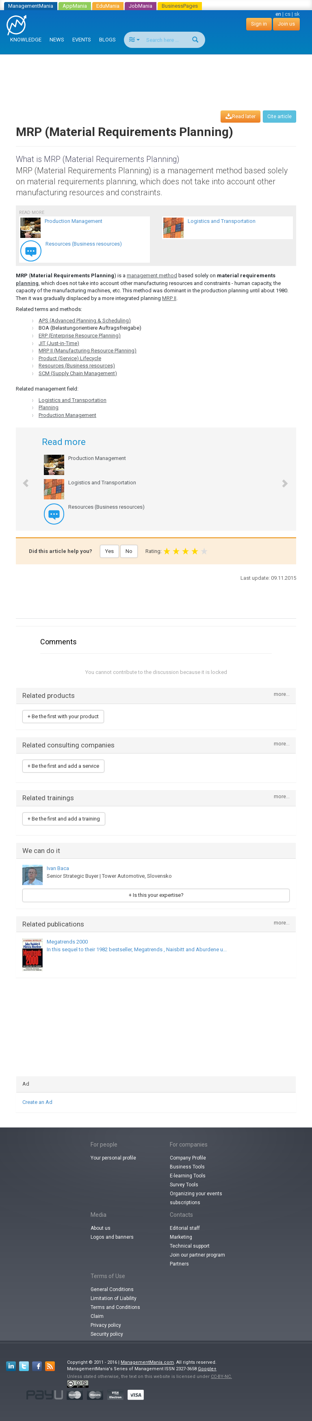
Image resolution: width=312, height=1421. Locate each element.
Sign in (259, 24)
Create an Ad (37, 1102)
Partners (179, 1264)
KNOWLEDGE (25, 40)
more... (282, 694)
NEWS (57, 40)
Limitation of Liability (113, 1298)
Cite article (279, 116)
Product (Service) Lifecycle (70, 358)
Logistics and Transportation (72, 400)
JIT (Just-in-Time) (59, 343)
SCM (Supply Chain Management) (78, 373)
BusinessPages (180, 6)
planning (27, 283)
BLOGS (107, 40)
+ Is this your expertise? (156, 895)
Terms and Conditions (115, 1307)
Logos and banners (112, 1237)
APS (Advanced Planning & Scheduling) (85, 320)
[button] (21, 479)
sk (297, 14)
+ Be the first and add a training (64, 819)
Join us (286, 24)
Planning (48, 407)
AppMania (75, 6)
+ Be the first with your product (63, 716)
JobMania (140, 6)
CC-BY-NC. (221, 1376)
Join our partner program (197, 1255)
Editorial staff (185, 1228)
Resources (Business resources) (77, 366)
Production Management (67, 415)
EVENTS (81, 40)
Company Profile (188, 1158)
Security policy (107, 1334)
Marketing (181, 1237)
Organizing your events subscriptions (196, 1198)
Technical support (190, 1246)
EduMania (107, 6)
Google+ (207, 1368)
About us (100, 1228)
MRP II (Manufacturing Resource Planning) (87, 351)
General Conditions (112, 1289)
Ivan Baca (58, 868)
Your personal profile (113, 1158)
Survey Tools (184, 1185)
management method (152, 275)
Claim (97, 1316)
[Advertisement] (158, 74)
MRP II (169, 298)
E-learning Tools (188, 1176)
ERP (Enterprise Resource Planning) (80, 336)
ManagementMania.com (147, 1362)
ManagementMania (30, 6)
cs (287, 14)
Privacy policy (106, 1325)
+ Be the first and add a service (63, 766)
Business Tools (187, 1167)
